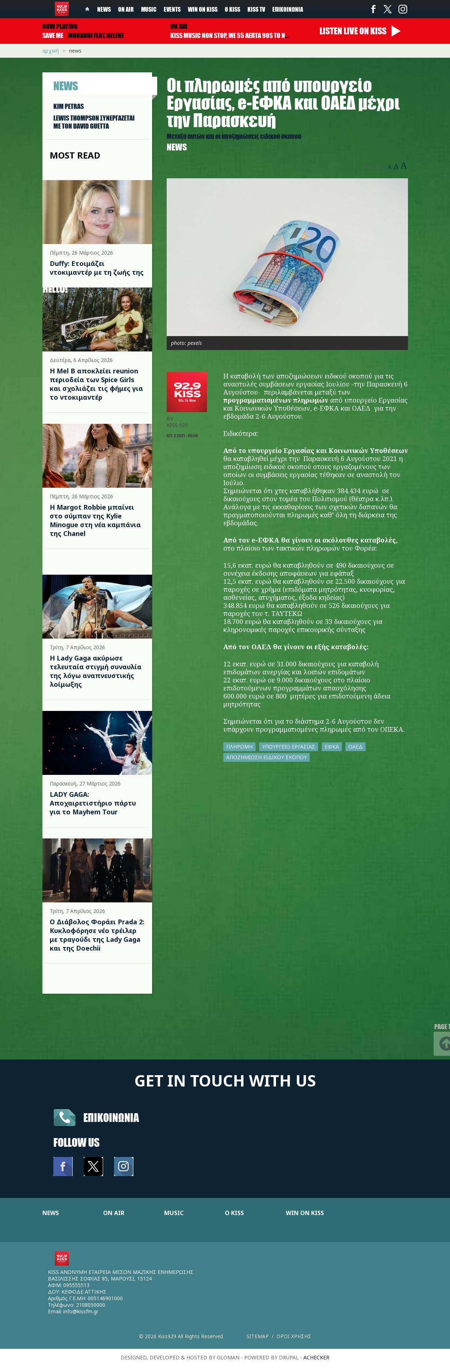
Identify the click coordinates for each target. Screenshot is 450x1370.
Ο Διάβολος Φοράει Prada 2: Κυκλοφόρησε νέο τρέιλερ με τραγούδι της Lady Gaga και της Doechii (97, 934)
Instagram (402, 9)
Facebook (373, 9)
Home (87, 9)
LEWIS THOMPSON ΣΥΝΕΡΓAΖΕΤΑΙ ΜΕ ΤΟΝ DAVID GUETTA (94, 122)
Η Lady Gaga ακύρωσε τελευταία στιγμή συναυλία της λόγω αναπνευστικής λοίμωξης (95, 671)
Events (172, 9)
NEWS (50, 1213)
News (104, 9)
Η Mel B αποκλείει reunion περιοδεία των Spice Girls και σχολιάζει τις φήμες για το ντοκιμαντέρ (96, 384)
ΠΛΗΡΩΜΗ (239, 746)
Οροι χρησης (293, 1336)
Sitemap (257, 1336)
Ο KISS (234, 1213)
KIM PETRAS (68, 106)
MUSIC (174, 1213)
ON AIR (113, 1213)
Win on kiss (203, 9)
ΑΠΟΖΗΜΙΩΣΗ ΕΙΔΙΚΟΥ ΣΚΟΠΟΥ (266, 757)
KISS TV (256, 9)
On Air (126, 9)
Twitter (387, 9)
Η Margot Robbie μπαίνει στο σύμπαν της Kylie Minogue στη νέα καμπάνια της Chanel (95, 520)
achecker (316, 1357)
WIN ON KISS (305, 1213)
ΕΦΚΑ (332, 746)
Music (148, 9)
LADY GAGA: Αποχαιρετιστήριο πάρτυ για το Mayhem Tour (93, 803)
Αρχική (50, 50)
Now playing (59, 26)
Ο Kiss (232, 9)
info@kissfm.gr (80, 1311)
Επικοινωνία (287, 9)
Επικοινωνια (111, 1117)
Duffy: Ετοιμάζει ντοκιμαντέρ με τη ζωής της (97, 268)
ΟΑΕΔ (355, 746)
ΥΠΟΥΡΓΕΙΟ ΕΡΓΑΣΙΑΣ (288, 746)
